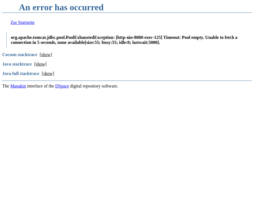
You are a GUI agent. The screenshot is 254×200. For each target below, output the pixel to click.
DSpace (62, 86)
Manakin (18, 86)
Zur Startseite (23, 22)
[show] (46, 54)
